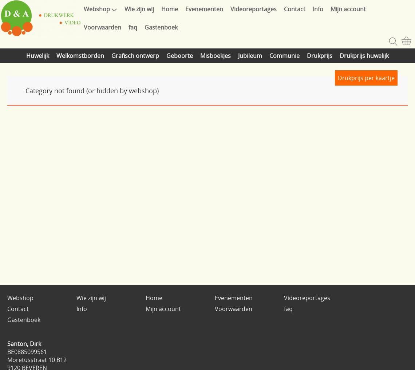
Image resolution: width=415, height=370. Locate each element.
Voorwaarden (102, 27)
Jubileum (250, 56)
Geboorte (179, 56)
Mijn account (348, 9)
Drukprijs (319, 56)
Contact (294, 9)
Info (318, 9)
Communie (284, 56)
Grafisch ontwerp (135, 56)
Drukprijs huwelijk (364, 56)
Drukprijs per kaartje (366, 78)
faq (133, 27)
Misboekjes (215, 56)
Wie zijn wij (139, 9)
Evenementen (204, 9)
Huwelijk (37, 56)
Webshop (100, 9)
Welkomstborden (80, 56)
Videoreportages (253, 9)
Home (169, 9)
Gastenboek (161, 27)
